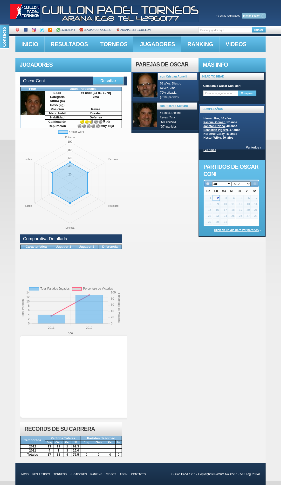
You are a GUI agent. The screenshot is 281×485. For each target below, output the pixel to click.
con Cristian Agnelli (173, 76)
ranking (200, 44)
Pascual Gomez (214, 122)
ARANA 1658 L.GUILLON (133, 29)
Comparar (247, 93)
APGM (123, 474)
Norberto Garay (214, 134)
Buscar (258, 29)
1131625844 (65, 29)
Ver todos (252, 147)
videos (236, 44)
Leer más (210, 150)
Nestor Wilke (212, 137)
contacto (138, 474)
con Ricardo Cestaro (174, 106)
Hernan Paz (211, 118)
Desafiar (108, 80)
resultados (69, 44)
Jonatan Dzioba (214, 126)
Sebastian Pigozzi (216, 130)
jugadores (157, 44)
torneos (114, 44)
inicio (29, 44)
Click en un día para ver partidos (236, 230)
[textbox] (225, 30)
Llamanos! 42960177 (95, 29)
